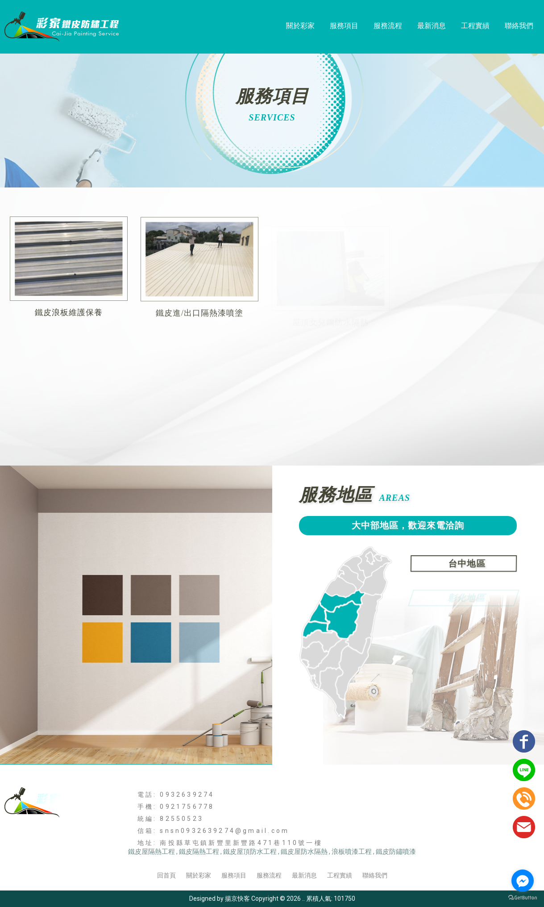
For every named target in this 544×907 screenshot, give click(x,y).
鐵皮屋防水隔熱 (304, 852)
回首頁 (166, 875)
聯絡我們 (519, 25)
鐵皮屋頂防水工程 (250, 852)
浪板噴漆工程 (352, 852)
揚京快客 (237, 898)
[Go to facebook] (522, 881)
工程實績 (475, 25)
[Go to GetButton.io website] (522, 898)
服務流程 (388, 25)
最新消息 (431, 25)
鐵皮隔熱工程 (199, 852)
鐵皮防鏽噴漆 (396, 852)
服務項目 (344, 25)
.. (303, 898)
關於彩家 (300, 25)
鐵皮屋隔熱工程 (151, 852)
